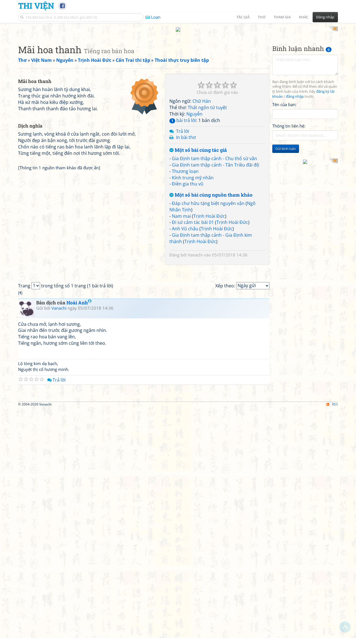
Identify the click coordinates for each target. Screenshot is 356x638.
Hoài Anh (79, 453)
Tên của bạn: (284, 177)
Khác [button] (303, 16)
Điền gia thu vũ (187, 257)
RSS (332, 633)
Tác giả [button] (242, 16)
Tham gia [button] (282, 16)
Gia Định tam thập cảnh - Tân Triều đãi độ (215, 237)
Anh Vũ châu (185, 302)
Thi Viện (36, 5)
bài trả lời (182, 193)
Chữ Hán (201, 174)
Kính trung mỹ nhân (193, 250)
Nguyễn (194, 187)
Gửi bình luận (285, 221)
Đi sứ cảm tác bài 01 (193, 295)
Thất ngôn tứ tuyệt (207, 180)
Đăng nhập (325, 16)
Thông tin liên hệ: (288, 199)
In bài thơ (186, 210)
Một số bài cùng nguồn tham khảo (211, 268)
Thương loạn (185, 244)
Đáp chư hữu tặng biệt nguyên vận (208, 276)
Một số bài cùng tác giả (198, 223)
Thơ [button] (261, 16)
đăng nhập (295, 169)
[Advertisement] (178, 65)
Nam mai (181, 289)
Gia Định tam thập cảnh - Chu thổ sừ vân (214, 231)
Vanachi (195, 327)
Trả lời (182, 204)
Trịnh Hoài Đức (209, 289)
